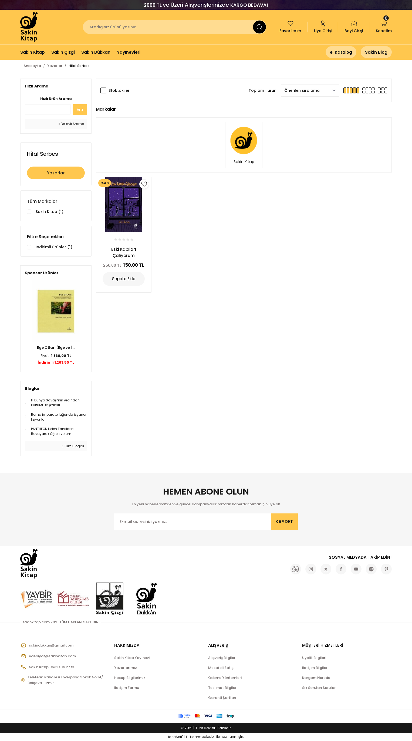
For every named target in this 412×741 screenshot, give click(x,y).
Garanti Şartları (222, 698)
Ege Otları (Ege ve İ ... (56, 348)
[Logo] (29, 27)
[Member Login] (323, 27)
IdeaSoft (175, 737)
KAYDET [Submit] (284, 522)
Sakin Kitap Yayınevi (132, 658)
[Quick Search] (47, 109)
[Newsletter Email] (206, 522)
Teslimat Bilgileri (222, 688)
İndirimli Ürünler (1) (54, 247)
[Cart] (384, 27)
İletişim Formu (126, 688)
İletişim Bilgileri (315, 668)
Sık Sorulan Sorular (319, 688)
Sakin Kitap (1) (49, 212)
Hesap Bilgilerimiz (129, 678)
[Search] (174, 27)
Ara (80, 109)
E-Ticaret (193, 737)
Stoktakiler (119, 90)
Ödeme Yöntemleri (225, 678)
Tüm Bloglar (73, 446)
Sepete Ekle (123, 279)
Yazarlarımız (125, 668)
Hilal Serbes (79, 65)
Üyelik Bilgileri (314, 658)
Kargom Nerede (316, 678)
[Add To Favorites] (144, 184)
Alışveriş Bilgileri (222, 658)
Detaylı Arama (71, 123)
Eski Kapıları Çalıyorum (123, 252)
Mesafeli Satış (221, 668)
